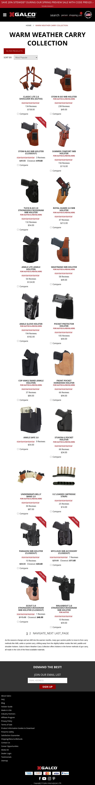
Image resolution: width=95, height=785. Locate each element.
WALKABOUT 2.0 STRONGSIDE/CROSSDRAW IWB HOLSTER (64, 609)
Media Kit (5, 750)
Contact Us (5, 742)
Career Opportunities (9, 746)
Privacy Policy (6, 721)
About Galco (6, 696)
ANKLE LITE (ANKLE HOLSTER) (31, 269)
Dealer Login (6, 753)
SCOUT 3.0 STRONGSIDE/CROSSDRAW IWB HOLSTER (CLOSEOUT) (31, 608)
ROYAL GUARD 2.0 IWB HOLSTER (64, 210)
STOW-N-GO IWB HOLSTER (64, 98)
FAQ (3, 699)
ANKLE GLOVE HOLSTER (31, 325)
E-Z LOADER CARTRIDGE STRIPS (64, 495)
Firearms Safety (7, 732)
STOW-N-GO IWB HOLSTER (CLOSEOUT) (31, 152)
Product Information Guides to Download (18, 728)
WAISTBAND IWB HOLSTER (64, 268)
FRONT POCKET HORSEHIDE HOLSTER (64, 383)
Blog (3, 703)
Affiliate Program (8, 717)
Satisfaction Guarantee (10, 735)
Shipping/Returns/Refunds (12, 739)
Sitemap (4, 760)
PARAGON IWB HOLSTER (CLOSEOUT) (31, 552)
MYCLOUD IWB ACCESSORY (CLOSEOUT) (64, 552)
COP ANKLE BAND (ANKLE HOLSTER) (31, 383)
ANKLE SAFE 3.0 (31, 438)
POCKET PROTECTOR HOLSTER (64, 326)
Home (28, 25)
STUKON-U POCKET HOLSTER (64, 440)
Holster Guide (6, 706)
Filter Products (14, 51)
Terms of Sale (6, 724)
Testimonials (6, 757)
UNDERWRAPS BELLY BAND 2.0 (31, 496)
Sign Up (47, 686)
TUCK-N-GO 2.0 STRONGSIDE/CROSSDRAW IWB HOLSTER (31, 211)
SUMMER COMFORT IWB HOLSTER (64, 153)
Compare (24, 113)
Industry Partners (8, 714)
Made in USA (6, 710)
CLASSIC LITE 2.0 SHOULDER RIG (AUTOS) (31, 98)
